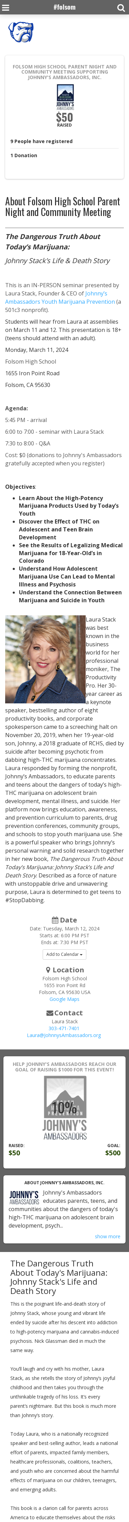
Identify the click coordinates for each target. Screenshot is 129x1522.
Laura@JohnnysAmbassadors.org (64, 1035)
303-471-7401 (64, 1028)
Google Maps (64, 999)
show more (107, 1236)
